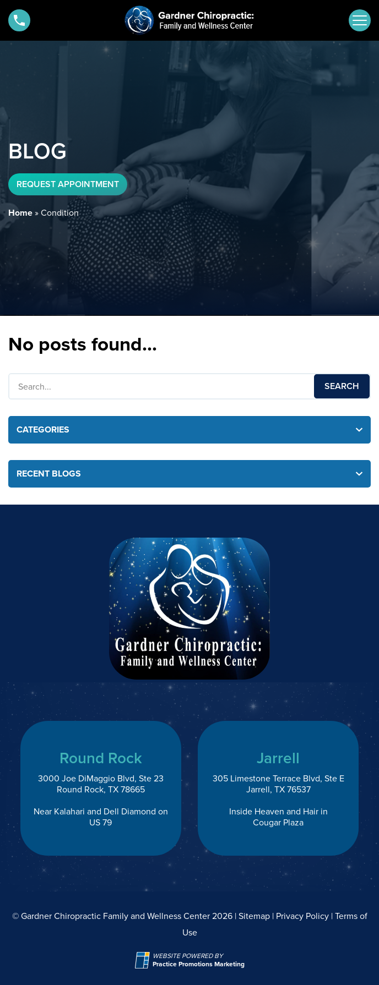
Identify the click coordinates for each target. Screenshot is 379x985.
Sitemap (254, 916)
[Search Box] (189, 386)
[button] (19, 20)
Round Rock (100, 758)
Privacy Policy (302, 916)
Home (20, 212)
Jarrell (278, 758)
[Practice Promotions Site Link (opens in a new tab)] (144, 960)
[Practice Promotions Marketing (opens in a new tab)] (199, 964)
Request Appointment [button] (68, 184)
